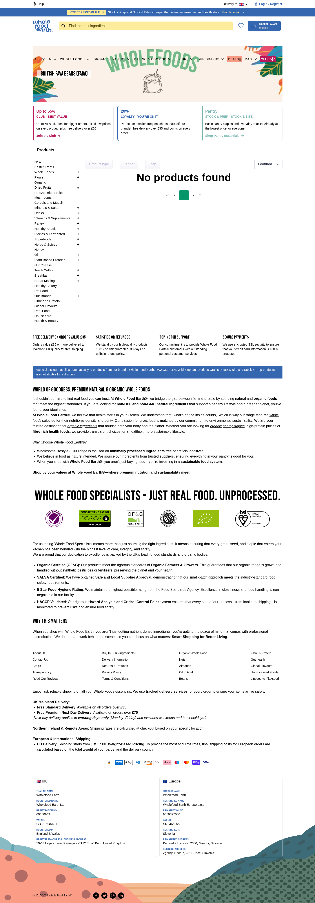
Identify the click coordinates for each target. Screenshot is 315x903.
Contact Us (40, 659)
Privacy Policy (111, 672)
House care (43, 316)
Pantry (121, 39)
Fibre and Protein (47, 301)
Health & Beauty (46, 321)
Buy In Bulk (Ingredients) (119, 653)
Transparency (42, 672)
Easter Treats (44, 167)
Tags (153, 164)
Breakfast (41, 275)
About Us (39, 653)
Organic (101, 39)
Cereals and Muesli (49, 202)
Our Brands (211, 39)
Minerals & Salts (46, 207)
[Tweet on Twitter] (104, 895)
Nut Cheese (43, 265)
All (40, 39)
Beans (183, 678)
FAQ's (37, 666)
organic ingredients (82, 426)
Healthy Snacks (46, 229)
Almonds (185, 666)
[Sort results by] (268, 164)
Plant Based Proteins (50, 260)
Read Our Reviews (46, 678)
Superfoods (43, 239)
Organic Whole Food (193, 653)
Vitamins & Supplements (52, 218)
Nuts (182, 659)
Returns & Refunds (115, 666)
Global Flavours (46, 306)
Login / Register (268, 4)
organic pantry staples (227, 426)
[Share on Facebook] (96, 895)
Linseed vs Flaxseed (265, 678)
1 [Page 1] (184, 195)
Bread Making (45, 281)
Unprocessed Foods (264, 672)
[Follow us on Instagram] (113, 895)
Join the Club (48, 135)
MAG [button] (251, 39)
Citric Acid (186, 672)
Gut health (258, 659)
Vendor (129, 164)
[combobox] (146, 26)
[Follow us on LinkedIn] (121, 895)
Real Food (42, 311)
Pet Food (41, 291)
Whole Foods (75, 39)
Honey (39, 249)
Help (38, 4)
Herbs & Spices (46, 244)
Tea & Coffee (44, 270)
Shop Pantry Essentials (224, 135)
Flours (184, 39)
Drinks (39, 213)
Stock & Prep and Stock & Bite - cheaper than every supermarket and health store (153, 12)
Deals (234, 40)
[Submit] (64, 26)
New (53, 39)
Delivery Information (115, 659)
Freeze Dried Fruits (49, 193)
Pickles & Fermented (50, 234)
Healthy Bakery (46, 286)
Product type (99, 164)
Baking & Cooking (153, 39)
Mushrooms (43, 197)
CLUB (268, 40)
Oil (36, 254)
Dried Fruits (43, 187)
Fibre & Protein (261, 653)
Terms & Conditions (115, 678)
